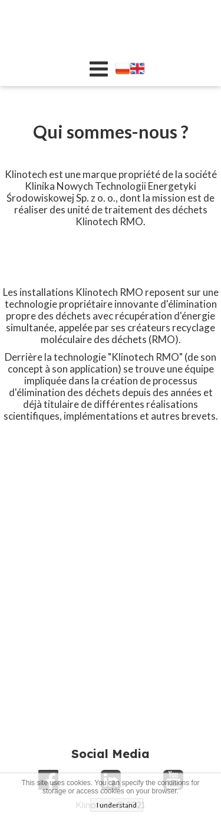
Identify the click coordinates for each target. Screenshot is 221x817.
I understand (117, 804)
